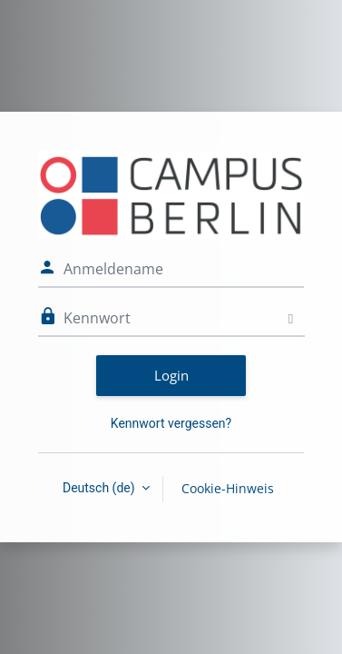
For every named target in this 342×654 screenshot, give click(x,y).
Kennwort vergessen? (171, 423)
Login (171, 375)
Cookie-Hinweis (227, 488)
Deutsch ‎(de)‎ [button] (100, 488)
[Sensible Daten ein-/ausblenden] (291, 318)
